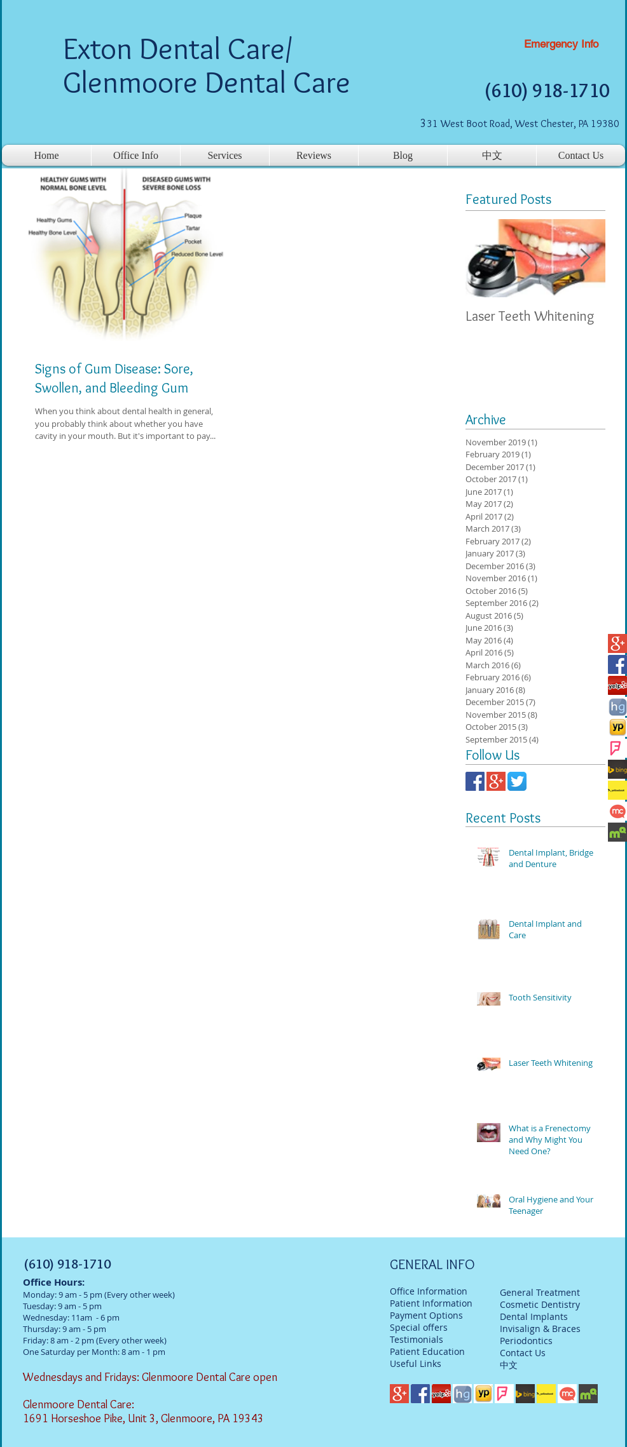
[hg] (617, 706)
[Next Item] (585, 259)
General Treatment (540, 1292)
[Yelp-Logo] (617, 685)
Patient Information (431, 1303)
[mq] (617, 832)
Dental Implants (534, 1316)
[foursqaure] (617, 748)
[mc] (617, 811)
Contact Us (523, 1353)
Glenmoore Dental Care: (80, 1404)
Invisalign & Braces (540, 1328)
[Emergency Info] (561, 44)
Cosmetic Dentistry (540, 1304)
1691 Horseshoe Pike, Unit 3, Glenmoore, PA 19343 (143, 1418)
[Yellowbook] (617, 790)
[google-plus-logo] (617, 643)
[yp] (617, 727)
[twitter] (517, 781)
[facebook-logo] (617, 664)
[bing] (617, 769)
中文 (509, 1365)
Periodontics (526, 1341)
